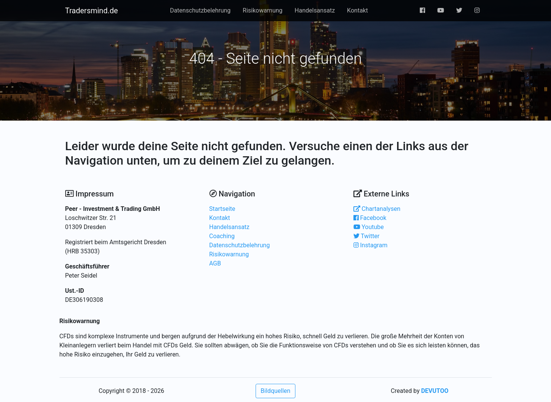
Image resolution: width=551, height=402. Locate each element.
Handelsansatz (315, 10)
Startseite (222, 208)
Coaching (222, 236)
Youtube (368, 227)
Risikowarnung (263, 10)
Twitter (366, 236)
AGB (215, 263)
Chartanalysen (376, 208)
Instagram (370, 245)
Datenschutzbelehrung (200, 10)
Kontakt (357, 10)
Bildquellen (275, 390)
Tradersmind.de (91, 10)
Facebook (369, 217)
